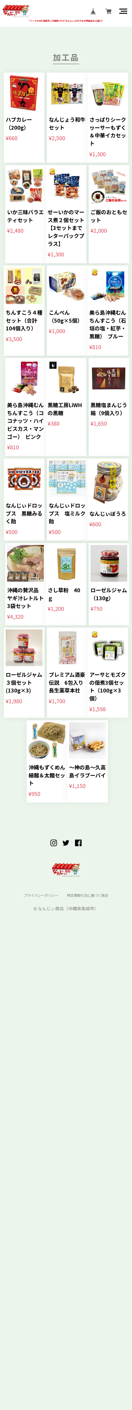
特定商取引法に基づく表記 (93, 1357)
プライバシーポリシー (34, 1357)
